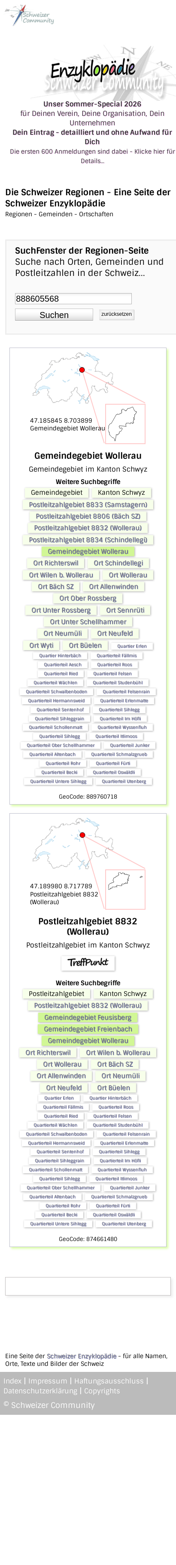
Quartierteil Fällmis (117, 655)
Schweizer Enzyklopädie (81, 1356)
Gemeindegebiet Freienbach (88, 1029)
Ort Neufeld (115, 633)
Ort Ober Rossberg (87, 598)
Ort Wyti (41, 645)
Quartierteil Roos (114, 664)
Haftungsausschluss (109, 1381)
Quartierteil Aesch (63, 664)
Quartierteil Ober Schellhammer (60, 745)
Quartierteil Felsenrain (126, 691)
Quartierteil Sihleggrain (59, 718)
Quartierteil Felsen (112, 673)
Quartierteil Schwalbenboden (56, 691)
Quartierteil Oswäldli (114, 772)
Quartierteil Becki (59, 772)
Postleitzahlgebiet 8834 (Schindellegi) (88, 540)
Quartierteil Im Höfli (120, 718)
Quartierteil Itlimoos (116, 736)
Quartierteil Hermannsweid (56, 700)
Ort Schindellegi (118, 563)
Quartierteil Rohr (63, 763)
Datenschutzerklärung (40, 1390)
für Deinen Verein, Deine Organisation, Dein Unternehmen (92, 132)
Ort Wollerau (128, 575)
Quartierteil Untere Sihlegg (58, 781)
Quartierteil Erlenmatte (124, 700)
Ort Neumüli (62, 633)
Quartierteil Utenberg (124, 781)
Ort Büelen (85, 645)
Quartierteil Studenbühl (118, 682)
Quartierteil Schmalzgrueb (119, 754)
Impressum (47, 1381)
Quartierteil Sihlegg (119, 709)
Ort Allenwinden (113, 586)
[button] (54, 314)
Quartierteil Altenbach (52, 754)
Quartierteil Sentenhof (59, 709)
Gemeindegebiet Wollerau (88, 551)
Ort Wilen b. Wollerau (61, 575)
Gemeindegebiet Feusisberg (87, 1017)
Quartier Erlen (132, 646)
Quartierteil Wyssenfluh (122, 727)
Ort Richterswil (55, 563)
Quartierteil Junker (129, 745)
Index (12, 1381)
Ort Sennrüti (125, 610)
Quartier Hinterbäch (60, 655)
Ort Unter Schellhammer (88, 622)
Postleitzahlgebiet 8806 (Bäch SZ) (88, 516)
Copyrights (102, 1390)
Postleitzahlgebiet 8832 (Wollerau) (88, 528)
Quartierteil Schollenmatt (55, 727)
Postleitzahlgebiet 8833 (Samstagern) (88, 504)
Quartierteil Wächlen (55, 682)
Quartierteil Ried (61, 673)
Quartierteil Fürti (113, 763)
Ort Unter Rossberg (61, 610)
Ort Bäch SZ (55, 586)
